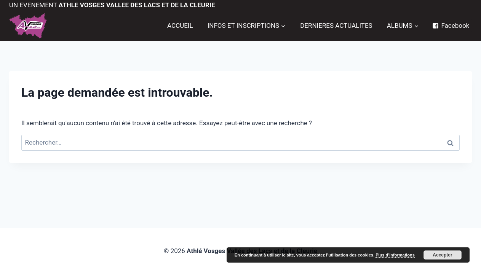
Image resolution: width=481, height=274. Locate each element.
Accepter (442, 255)
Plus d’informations (395, 255)
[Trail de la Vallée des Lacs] (28, 25)
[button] (283, 25)
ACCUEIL (180, 25)
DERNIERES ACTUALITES (336, 25)
